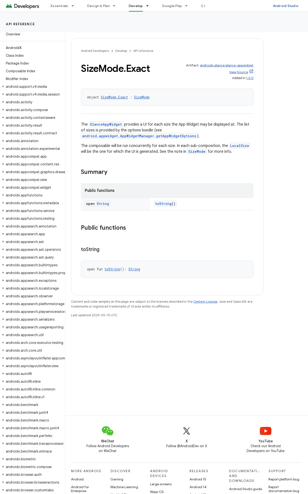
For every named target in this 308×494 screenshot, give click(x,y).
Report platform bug (284, 479)
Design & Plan (98, 6)
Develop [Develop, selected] (136, 6)
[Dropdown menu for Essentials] (74, 6)
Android (77, 479)
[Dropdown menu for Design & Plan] (116, 6)
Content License (205, 302)
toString (163, 203)
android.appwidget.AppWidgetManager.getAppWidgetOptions (139, 136)
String (103, 203)
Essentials (59, 6)
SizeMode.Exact (114, 97)
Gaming (117, 479)
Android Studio (286, 6)
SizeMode (142, 97)
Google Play (172, 6)
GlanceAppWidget (106, 124)
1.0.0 (249, 78)
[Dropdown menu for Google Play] (188, 6)
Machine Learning (124, 487)
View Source (238, 72)
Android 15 (198, 479)
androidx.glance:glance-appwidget (226, 65)
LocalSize (239, 145)
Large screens (161, 484)
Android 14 (198, 487)
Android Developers (95, 51)
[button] (31, 86)
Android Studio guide (245, 489)
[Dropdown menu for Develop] (149, 6)
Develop (121, 51)
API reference (20, 24)
